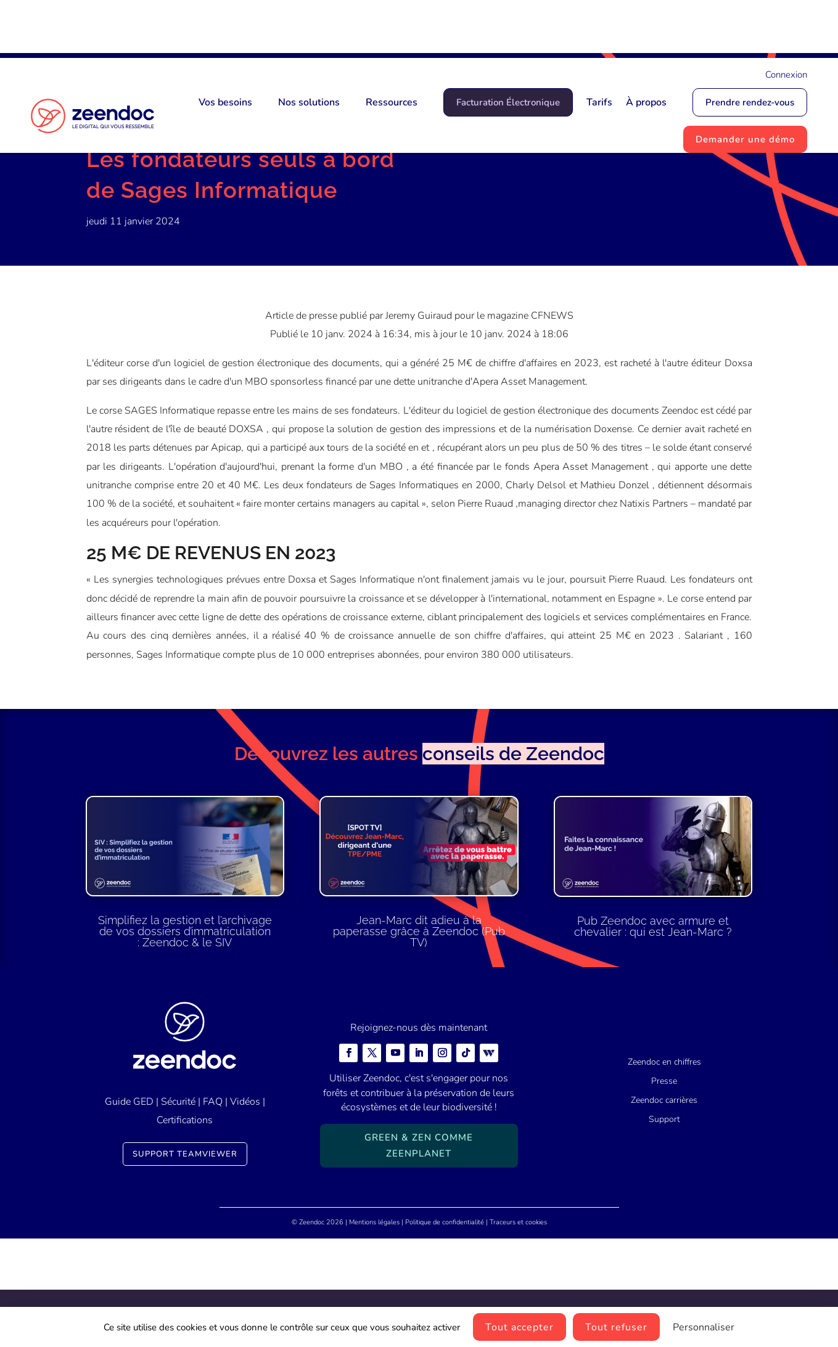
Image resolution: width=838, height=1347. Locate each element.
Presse (195, 200)
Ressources (391, 102)
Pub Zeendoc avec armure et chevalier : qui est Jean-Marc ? (653, 1035)
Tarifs (599, 102)
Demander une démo (745, 139)
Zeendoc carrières (664, 1209)
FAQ (213, 1210)
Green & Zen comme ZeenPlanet (418, 1254)
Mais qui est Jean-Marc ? (482, 29)
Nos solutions (309, 102)
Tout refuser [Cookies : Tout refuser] (616, 1327)
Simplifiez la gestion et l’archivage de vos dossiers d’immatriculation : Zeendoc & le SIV (185, 1040)
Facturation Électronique (508, 102)
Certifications (185, 1229)
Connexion (786, 74)
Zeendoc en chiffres (664, 1171)
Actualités (149, 200)
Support (664, 1228)
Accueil (102, 200)
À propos (646, 102)
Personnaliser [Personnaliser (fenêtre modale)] (703, 1327)
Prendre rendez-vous (749, 102)
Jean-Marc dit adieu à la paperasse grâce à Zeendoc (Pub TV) (419, 1040)
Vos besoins (225, 102)
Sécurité (178, 1210)
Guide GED (129, 1210)
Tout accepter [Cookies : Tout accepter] (519, 1327)
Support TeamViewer (185, 1262)
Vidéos (245, 1210)
